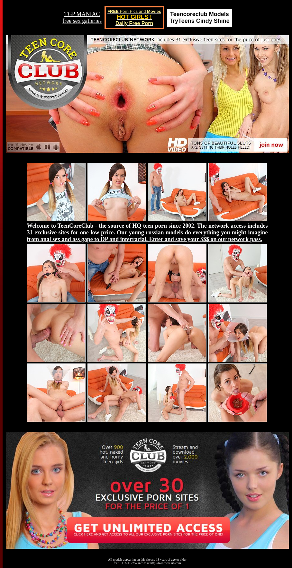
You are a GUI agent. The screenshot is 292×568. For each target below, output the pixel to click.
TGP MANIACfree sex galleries (82, 17)
